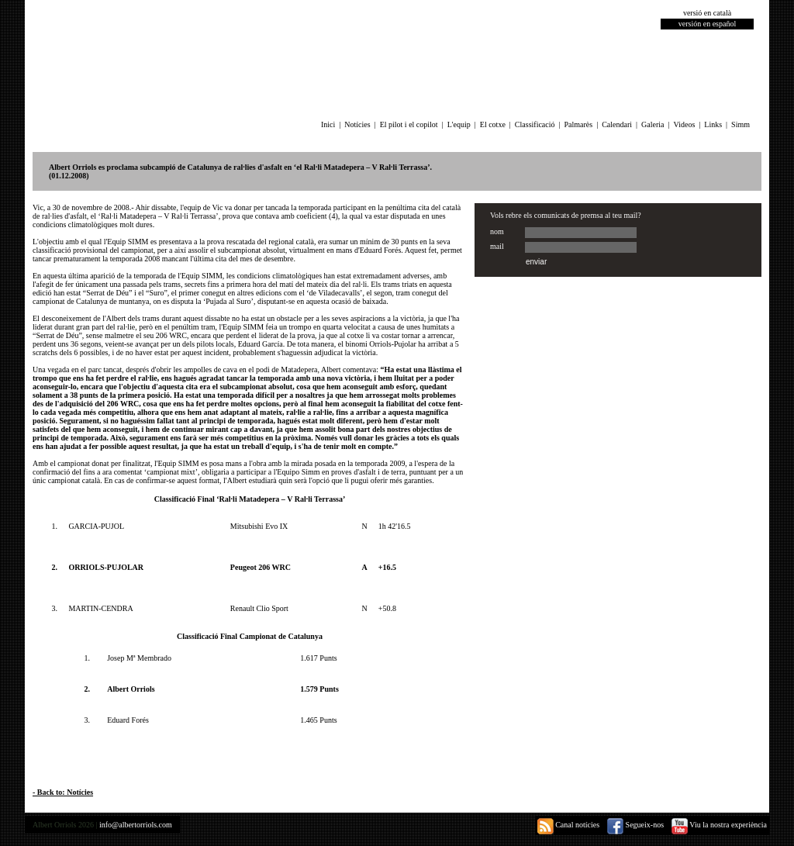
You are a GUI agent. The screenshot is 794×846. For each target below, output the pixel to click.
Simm (740, 124)
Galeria (652, 124)
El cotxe (493, 124)
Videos (685, 124)
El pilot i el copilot (409, 124)
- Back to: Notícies (63, 792)
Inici (328, 124)
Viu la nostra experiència (719, 824)
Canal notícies (568, 824)
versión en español (707, 23)
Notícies (357, 124)
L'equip (459, 124)
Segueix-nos (635, 824)
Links (713, 124)
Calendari (617, 124)
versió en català (707, 13)
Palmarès (578, 124)
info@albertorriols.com (135, 824)
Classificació (535, 124)
